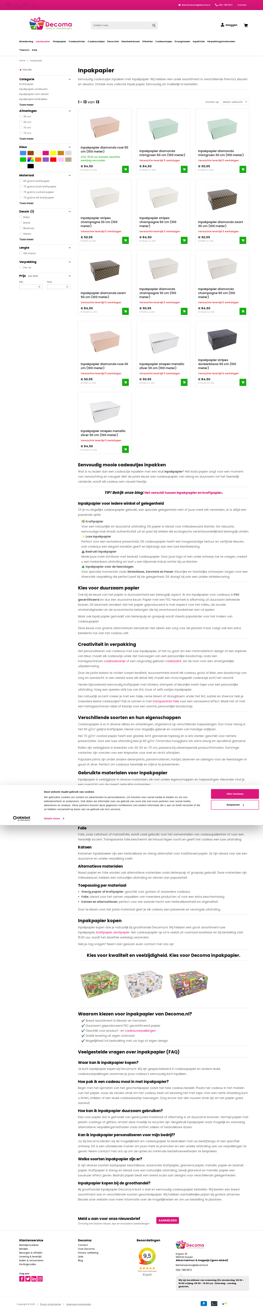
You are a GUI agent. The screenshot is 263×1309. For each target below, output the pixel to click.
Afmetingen (45, 111)
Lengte (45, 248)
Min (30, 284)
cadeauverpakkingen (140, 1030)
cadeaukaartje (114, 660)
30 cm (27, 116)
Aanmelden (168, 1219)
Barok (26, 222)
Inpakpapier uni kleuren (33, 89)
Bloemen (28, 228)
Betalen (23, 1248)
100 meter (29, 253)
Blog (80, 1259)
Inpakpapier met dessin (34, 94)
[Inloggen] (229, 25)
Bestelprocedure (29, 1244)
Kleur (45, 147)
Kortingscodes (27, 1263)
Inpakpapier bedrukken (33, 99)
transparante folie (166, 700)
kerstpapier (122, 931)
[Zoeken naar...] (120, 25)
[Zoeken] (154, 25)
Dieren (27, 233)
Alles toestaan (235, 1277)
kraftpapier (104, 931)
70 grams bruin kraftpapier (39, 186)
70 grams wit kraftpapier (38, 197)
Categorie (45, 79)
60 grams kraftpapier (36, 181)
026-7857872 (225, 5)
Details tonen (52, 1302)
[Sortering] (234, 102)
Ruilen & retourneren (31, 1259)
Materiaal (45, 175)
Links (80, 1255)
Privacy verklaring (88, 1252)
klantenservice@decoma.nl (195, 5)
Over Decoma (86, 1248)
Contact (242, 5)
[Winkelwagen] (245, 25)
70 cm (27, 127)
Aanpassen (235, 1288)
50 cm (27, 122)
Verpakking (45, 262)
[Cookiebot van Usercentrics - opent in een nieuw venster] (21, 1302)
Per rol (27, 267)
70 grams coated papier (38, 192)
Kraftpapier (26, 84)
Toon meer (26, 105)
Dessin (45, 211)
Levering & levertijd (30, 1255)
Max (58, 284)
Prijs (45, 276)
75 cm (27, 133)
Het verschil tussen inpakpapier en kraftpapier (183, 492)
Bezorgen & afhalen (30, 1252)
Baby (26, 217)
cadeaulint (173, 660)
